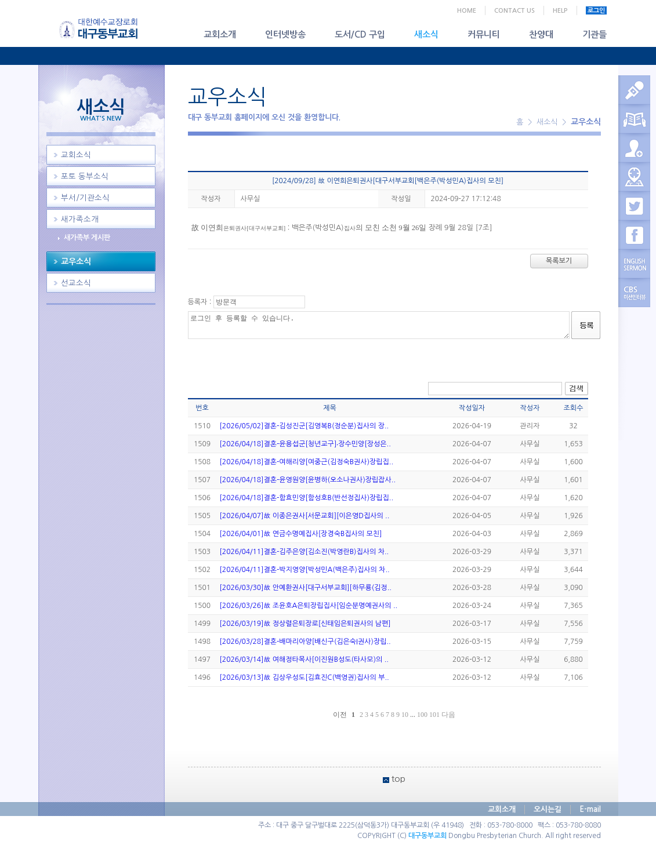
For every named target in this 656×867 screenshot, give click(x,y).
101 (434, 715)
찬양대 (541, 34)
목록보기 (559, 260)
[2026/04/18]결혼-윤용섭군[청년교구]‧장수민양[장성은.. (305, 443)
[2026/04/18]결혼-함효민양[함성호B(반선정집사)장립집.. (307, 497)
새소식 (426, 34)
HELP (560, 11)
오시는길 (547, 809)
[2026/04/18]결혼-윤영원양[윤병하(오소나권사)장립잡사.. (308, 479)
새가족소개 (80, 219)
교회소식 (76, 155)
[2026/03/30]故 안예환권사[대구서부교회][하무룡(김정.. (306, 587)
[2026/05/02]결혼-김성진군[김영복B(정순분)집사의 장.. (304, 425)
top (398, 778)
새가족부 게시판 (87, 237)
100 (422, 715)
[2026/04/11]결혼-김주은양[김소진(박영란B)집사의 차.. (304, 551)
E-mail (590, 809)
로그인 (596, 11)
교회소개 (220, 34)
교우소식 (76, 261)
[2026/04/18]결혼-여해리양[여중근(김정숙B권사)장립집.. (307, 461)
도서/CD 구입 (360, 34)
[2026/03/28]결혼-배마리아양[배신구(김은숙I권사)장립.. (305, 641)
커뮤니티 (483, 34)
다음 (448, 715)
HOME (466, 11)
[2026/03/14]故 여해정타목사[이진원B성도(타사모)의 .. (304, 659)
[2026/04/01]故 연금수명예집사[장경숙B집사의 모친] (301, 533)
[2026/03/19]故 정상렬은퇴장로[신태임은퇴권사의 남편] (305, 623)
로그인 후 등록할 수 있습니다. (379, 325)
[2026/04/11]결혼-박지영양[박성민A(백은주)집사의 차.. (305, 569)
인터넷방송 (285, 34)
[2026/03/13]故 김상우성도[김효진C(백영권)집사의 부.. (304, 677)
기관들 (594, 34)
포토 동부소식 (84, 176)
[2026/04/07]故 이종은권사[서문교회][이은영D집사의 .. (305, 515)
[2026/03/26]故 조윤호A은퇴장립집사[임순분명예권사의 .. (309, 605)
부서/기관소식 (85, 198)
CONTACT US (514, 11)
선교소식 (76, 283)
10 (404, 715)
